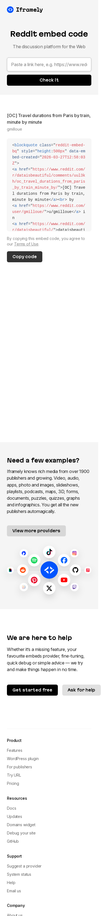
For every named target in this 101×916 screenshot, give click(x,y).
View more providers (36, 530)
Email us (14, 890)
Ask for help (81, 690)
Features (14, 750)
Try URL (14, 775)
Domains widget (21, 824)
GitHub (13, 841)
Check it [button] (49, 80)
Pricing (13, 783)
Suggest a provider (24, 866)
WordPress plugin (22, 758)
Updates (14, 816)
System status (19, 874)
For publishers (19, 766)
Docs (11, 808)
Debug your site (21, 833)
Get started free (32, 690)
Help (11, 882)
